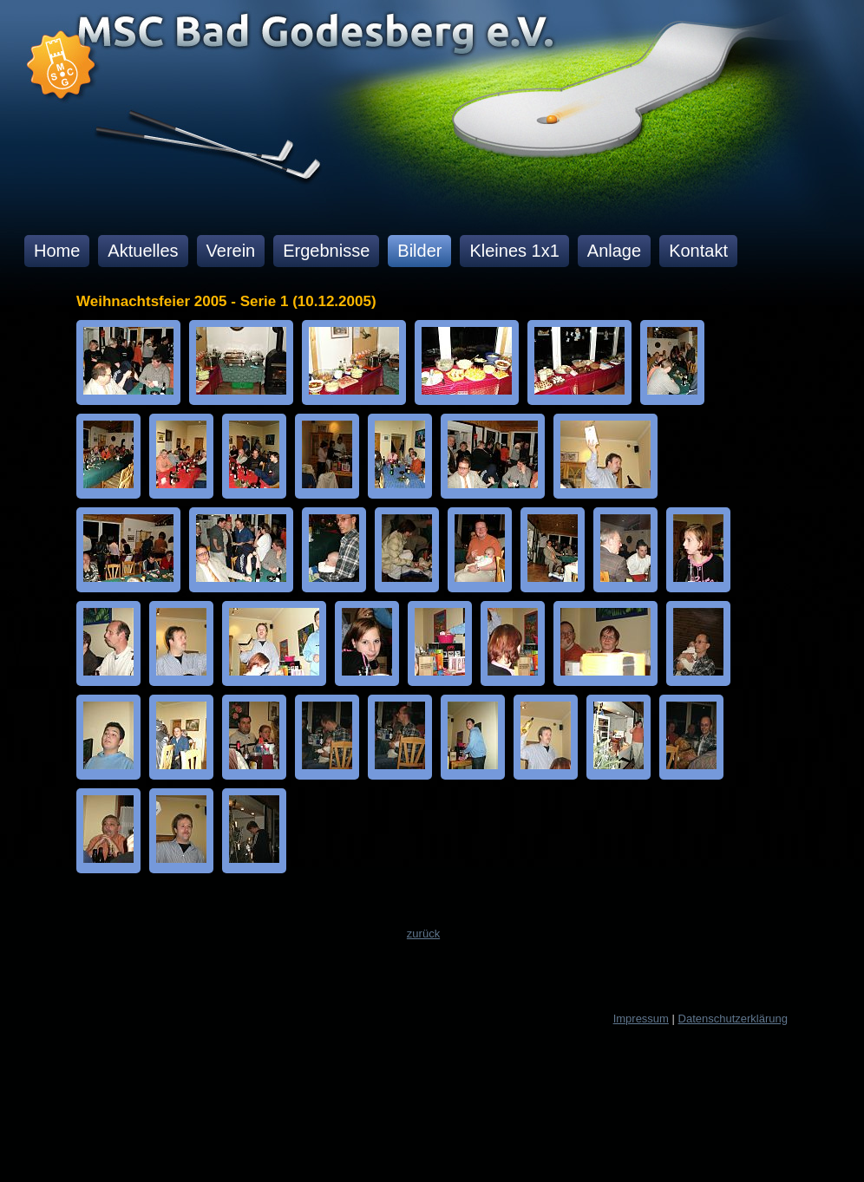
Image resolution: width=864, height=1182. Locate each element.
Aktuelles (143, 250)
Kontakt (698, 250)
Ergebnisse (326, 250)
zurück (423, 933)
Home (57, 250)
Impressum (641, 1018)
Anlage (614, 250)
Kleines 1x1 (514, 250)
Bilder (419, 250)
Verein (231, 250)
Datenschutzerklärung (733, 1018)
